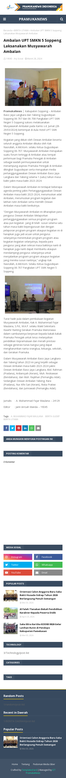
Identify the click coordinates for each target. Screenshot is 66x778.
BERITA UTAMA (21, 30)
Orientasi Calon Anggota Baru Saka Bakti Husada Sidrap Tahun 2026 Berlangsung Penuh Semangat (41, 595)
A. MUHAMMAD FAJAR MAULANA (27, 416)
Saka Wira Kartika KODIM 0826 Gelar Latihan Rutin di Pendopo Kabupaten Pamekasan (40, 628)
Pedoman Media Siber (44, 764)
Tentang (25, 764)
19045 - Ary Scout (14, 58)
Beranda (8, 30)
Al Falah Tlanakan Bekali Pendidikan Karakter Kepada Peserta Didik (41, 610)
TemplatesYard (29, 769)
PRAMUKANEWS (33, 19)
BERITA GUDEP (52, 416)
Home (15, 764)
